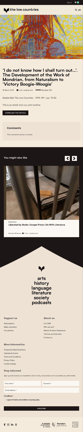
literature (41, 293)
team (53, 334)
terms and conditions (21, 400)
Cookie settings (10, 364)
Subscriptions (9, 323)
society (41, 297)
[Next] (74, 158)
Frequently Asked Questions (15, 350)
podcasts (41, 302)
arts (41, 278)
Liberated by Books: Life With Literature (46, 224)
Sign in (69, 2)
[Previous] (67, 158)
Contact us (48, 337)
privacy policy (35, 400)
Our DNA (47, 323)
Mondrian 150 (46, 90)
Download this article (15, 113)
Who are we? (49, 327)
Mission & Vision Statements (54, 330)
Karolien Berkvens (24, 233)
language (41, 288)
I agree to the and (23, 399)
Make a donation (10, 327)
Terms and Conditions (12, 357)
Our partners (9, 330)
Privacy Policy (9, 360)
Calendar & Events (11, 353)
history (41, 283)
